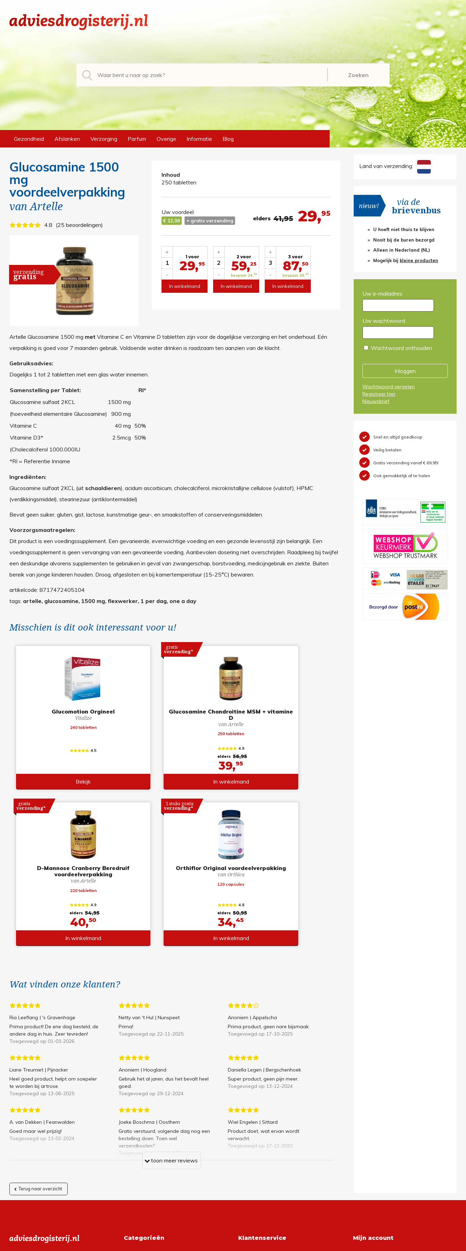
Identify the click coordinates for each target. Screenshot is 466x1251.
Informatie (199, 138)
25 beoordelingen (79, 224)
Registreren (367, 1104)
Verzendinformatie (261, 1127)
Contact (248, 1138)
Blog (228, 138)
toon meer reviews (171, 1009)
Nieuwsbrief (375, 401)
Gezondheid (29, 138)
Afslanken (67, 138)
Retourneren (253, 1116)
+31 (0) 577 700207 (35, 1116)
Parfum (137, 138)
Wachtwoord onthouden (401, 347)
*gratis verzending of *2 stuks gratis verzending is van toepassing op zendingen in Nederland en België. (233, 1243)
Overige (166, 138)
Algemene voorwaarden (268, 1104)
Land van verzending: (394, 165)
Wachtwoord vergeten (388, 386)
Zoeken (358, 74)
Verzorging (103, 138)
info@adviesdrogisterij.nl (39, 1104)
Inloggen (405, 370)
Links (244, 1149)
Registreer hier (379, 394)
